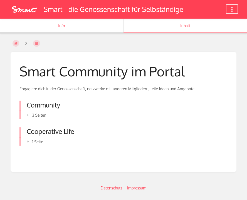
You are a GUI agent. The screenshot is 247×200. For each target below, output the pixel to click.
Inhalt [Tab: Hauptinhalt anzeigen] (185, 25)
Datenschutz (111, 188)
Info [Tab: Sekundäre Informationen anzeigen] (61, 25)
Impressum (136, 188)
